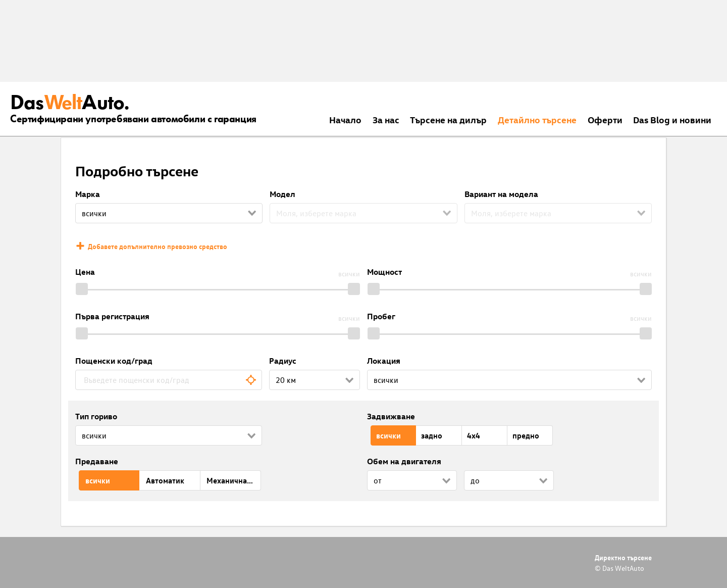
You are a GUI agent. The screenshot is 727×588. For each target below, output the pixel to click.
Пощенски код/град (113, 361)
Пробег (381, 316)
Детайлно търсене (537, 119)
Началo (345, 119)
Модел (282, 194)
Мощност (384, 272)
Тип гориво (96, 416)
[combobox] (168, 380)
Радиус (282, 361)
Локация (383, 361)
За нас (386, 119)
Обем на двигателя (404, 461)
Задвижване (391, 416)
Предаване (96, 461)
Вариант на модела (501, 194)
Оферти (605, 119)
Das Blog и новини (672, 119)
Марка (87, 194)
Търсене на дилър (448, 119)
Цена (85, 272)
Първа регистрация (112, 316)
